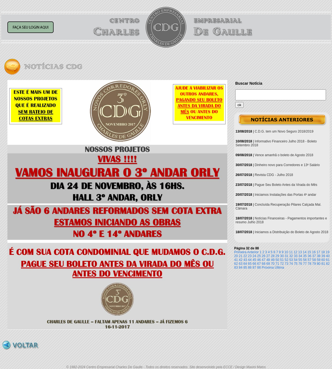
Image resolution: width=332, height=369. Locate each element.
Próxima (268, 267)
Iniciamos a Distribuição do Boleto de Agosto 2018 (291, 232)
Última (279, 267)
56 (305, 260)
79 (314, 264)
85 (245, 267)
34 (300, 256)
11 (291, 252)
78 (309, 264)
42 (240, 260)
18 (323, 252)
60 (323, 260)
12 (295, 252)
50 (277, 260)
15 (309, 252)
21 (240, 256)
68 (263, 264)
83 (236, 267)
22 (245, 256)
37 (314, 256)
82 (328, 264)
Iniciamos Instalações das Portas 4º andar (285, 195)
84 (240, 267)
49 (273, 260)
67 (259, 264)
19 (327, 252)
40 (328, 256)
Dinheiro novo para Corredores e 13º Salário (287, 165)
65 (249, 264)
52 (286, 260)
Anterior (253, 252)
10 (286, 252)
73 (286, 264)
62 (236, 264)
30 (282, 256)
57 (309, 260)
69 (268, 264)
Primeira (240, 252)
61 (328, 260)
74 (291, 264)
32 (291, 256)
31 (286, 256)
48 (268, 260)
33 (295, 256)
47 (263, 260)
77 (305, 264)
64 (245, 264)
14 (304, 252)
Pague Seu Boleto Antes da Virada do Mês (286, 185)
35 (305, 256)
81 (323, 264)
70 (273, 264)
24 (254, 256)
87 (254, 267)
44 (249, 260)
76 (300, 264)
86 (249, 267)
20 (236, 256)
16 (314, 252)
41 (236, 260)
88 (259, 267)
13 (300, 252)
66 (254, 264)
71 (277, 264)
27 (268, 256)
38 (318, 256)
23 (249, 256)
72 (282, 264)
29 (277, 256)
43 (245, 260)
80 (318, 264)
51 (282, 260)
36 (309, 256)
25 (259, 256)
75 (295, 264)
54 (295, 260)
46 (259, 260)
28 (273, 256)
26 (263, 256)
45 (254, 260)
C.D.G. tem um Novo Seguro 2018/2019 (284, 131)
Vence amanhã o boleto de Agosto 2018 (284, 155)
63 (240, 264)
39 (323, 256)
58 (314, 260)
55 (300, 260)
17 (318, 252)
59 (318, 260)
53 (291, 260)
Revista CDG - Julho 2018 (274, 175)
